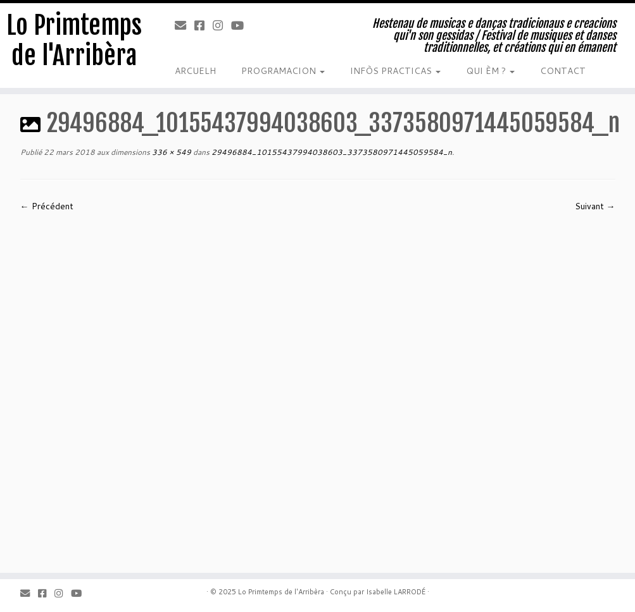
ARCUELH (195, 70)
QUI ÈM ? (490, 70)
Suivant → (595, 206)
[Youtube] (241, 25)
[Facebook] (203, 25)
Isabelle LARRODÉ (395, 592)
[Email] (184, 25)
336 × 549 (170, 152)
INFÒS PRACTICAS (395, 70)
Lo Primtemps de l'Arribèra (74, 40)
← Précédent (46, 206)
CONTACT (563, 70)
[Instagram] (222, 25)
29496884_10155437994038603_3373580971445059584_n (331, 152)
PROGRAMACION (283, 70)
